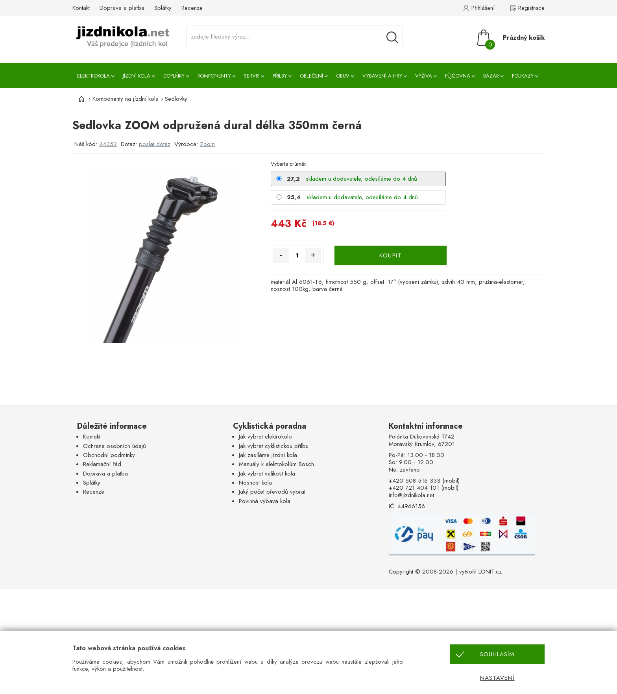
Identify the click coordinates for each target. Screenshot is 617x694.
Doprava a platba (122, 8)
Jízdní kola (136, 76)
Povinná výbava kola (264, 501)
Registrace (531, 8)
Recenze (192, 8)
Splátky (163, 8)
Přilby (280, 76)
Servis (252, 76)
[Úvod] (80, 99)
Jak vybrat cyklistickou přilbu (273, 446)
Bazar (491, 76)
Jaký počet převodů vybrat (272, 491)
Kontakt (81, 8)
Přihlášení (483, 8)
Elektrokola (93, 76)
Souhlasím (497, 654)
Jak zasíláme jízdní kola (268, 455)
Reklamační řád (102, 464)
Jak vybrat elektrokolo (265, 436)
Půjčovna (457, 76)
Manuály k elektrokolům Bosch (276, 464)
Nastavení (497, 678)
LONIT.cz (490, 571)
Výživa (423, 76)
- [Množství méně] (281, 255)
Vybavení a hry (382, 76)
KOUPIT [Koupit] (390, 255)
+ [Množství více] (313, 255)
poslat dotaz (154, 144)
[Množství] (297, 255)
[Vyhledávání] (392, 37)
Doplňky (174, 76)
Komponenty (214, 76)
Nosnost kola (255, 482)
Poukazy (523, 76)
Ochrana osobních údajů (114, 446)
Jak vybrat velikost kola (267, 473)
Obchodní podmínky (109, 455)
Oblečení (311, 76)
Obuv (342, 76)
